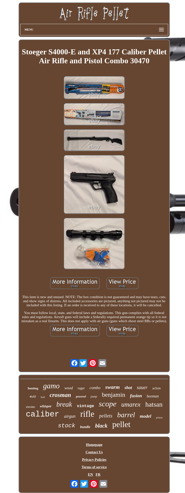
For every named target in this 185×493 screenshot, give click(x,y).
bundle (85, 427)
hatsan (154, 404)
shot (128, 387)
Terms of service (94, 467)
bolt (43, 397)
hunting (33, 388)
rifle (87, 414)
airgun (69, 416)
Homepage (94, 445)
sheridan (30, 407)
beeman (153, 396)
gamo (51, 386)
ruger (81, 388)
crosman (60, 395)
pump (94, 396)
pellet (121, 424)
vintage (85, 406)
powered (81, 396)
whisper (46, 406)
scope (107, 403)
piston (159, 417)
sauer (142, 387)
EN (90, 474)
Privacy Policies (94, 459)
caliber (42, 414)
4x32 (33, 396)
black (101, 426)
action (156, 388)
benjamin (113, 394)
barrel (126, 415)
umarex (130, 404)
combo (95, 387)
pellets (105, 416)
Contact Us (94, 452)
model (145, 416)
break (64, 404)
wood (69, 388)
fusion (136, 395)
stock (66, 426)
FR (98, 474)
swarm (112, 387)
